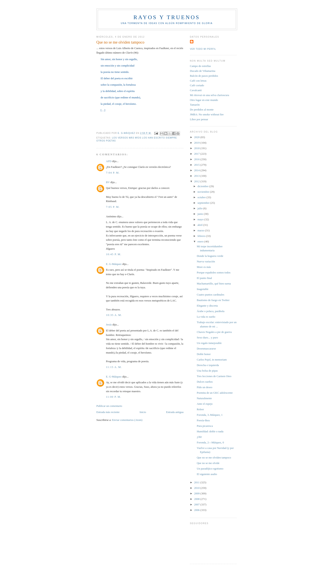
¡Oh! (199, 436)
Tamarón (195, 104)
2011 (197, 482)
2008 (197, 499)
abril (200, 224)
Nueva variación (206, 261)
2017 (197, 153)
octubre (201, 197)
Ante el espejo (205, 403)
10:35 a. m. (114, 315)
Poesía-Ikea (203, 420)
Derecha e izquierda (208, 365)
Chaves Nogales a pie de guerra (214, 332)
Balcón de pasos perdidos (204, 75)
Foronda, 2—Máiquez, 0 (210, 442)
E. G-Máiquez (114, 264)
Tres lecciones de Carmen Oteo (214, 376)
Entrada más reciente (108, 412)
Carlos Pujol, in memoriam (212, 359)
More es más (204, 267)
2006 (197, 510)
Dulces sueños (205, 381)
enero (200, 241)
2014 (197, 170)
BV (108, 182)
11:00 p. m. (113, 396)
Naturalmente (204, 398)
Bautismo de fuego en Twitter (213, 300)
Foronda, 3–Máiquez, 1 (209, 414)
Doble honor (204, 354)
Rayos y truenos (166, 17)
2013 (197, 175)
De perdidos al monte (202, 109)
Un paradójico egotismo (210, 468)
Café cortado (197, 85)
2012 (197, 181)
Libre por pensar (199, 119)
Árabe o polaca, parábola (210, 311)
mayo (200, 219)
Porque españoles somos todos (214, 272)
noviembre (203, 191)
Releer (200, 409)
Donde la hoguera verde (210, 255)
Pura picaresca (205, 425)
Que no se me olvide (208, 463)
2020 (197, 137)
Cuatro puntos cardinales (210, 294)
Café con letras (198, 80)
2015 (197, 164)
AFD (109, 161)
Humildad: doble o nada (210, 431)
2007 (197, 504)
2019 (197, 142)
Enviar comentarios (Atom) (127, 419)
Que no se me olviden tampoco (214, 457)
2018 (197, 148)
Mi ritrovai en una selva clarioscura (209, 95)
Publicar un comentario (109, 405)
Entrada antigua (175, 412)
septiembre (203, 202)
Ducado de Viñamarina (202, 70)
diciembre (203, 186)
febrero (201, 236)
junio (200, 213)
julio (200, 208)
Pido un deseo (204, 387)
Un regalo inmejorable (209, 343)
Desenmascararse (206, 348)
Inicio (143, 412)
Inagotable (202, 289)
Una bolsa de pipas (207, 370)
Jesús (109, 324)
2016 (197, 159)
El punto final (204, 278)
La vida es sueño (206, 316)
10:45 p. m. (114, 254)
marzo (201, 230)
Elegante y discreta (207, 305)
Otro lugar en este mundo (204, 100)
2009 (197, 493)
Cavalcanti (196, 90)
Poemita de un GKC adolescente (215, 392)
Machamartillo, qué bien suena (214, 283)
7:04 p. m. (113, 172)
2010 (197, 487)
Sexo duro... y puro (207, 337)
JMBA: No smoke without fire (207, 114)
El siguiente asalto (207, 474)
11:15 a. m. (114, 367)
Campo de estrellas (200, 66)
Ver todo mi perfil (203, 49)
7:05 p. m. (113, 206)
